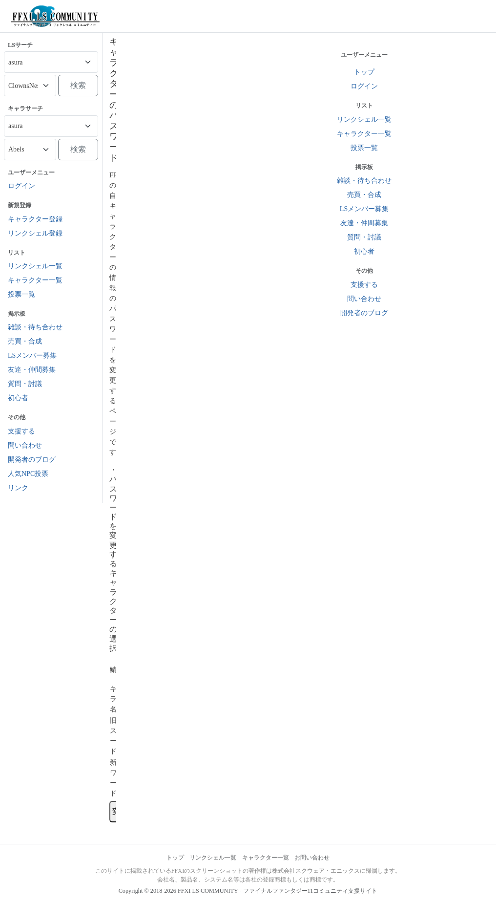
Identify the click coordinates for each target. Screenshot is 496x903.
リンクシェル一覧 (35, 266)
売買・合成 (25, 341)
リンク (18, 488)
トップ (175, 857)
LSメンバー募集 (32, 355)
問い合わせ (25, 445)
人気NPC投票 (28, 473)
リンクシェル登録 (35, 233)
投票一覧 (21, 294)
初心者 (18, 398)
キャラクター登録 (35, 219)
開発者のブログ (32, 459)
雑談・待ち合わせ (35, 327)
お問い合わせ (312, 857)
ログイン (21, 186)
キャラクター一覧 (35, 280)
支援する (21, 431)
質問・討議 (25, 383)
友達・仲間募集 (32, 369)
